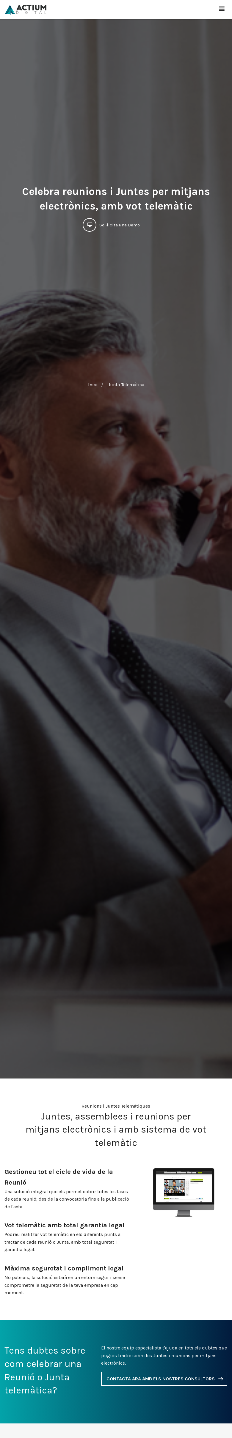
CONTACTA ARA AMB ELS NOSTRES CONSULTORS (160, 1379)
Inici (93, 384)
